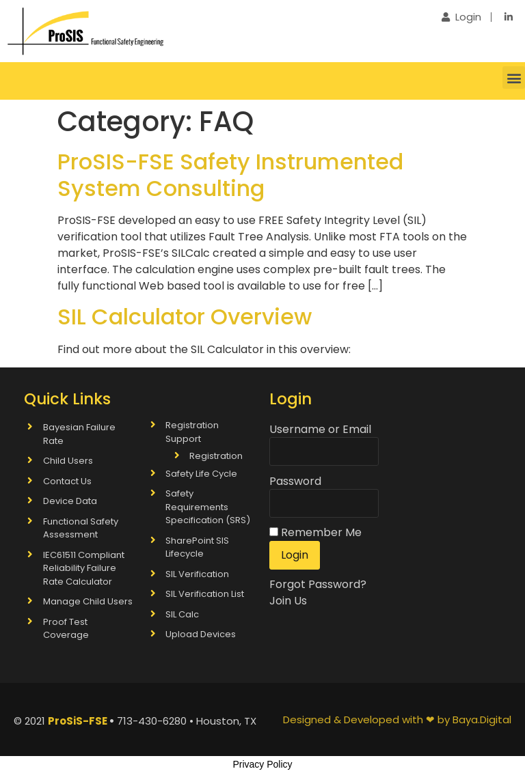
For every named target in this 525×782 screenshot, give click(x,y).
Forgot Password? (317, 584)
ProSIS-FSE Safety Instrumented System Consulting (230, 174)
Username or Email (320, 429)
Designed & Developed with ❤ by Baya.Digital (397, 719)
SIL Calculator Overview (184, 316)
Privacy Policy (262, 764)
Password (295, 481)
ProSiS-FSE (77, 721)
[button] (513, 77)
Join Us (288, 601)
